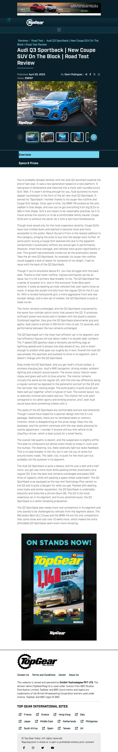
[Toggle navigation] (59, 29)
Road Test (37, 40)
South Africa (28, 728)
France (25, 714)
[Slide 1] (32, 137)
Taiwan (64, 728)
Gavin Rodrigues (73, 74)
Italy (80, 714)
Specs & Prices (28, 163)
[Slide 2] (47, 137)
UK (79, 728)
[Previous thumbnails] (20, 137)
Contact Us (23, 674)
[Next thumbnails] (94, 137)
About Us (74, 674)
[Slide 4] (77, 137)
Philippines (89, 721)
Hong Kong (62, 714)
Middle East (44, 721)
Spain (47, 728)
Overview (25, 154)
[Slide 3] (62, 137)
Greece (42, 714)
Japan (24, 721)
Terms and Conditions (43, 674)
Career (62, 674)
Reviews (23, 40)
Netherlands (67, 721)
